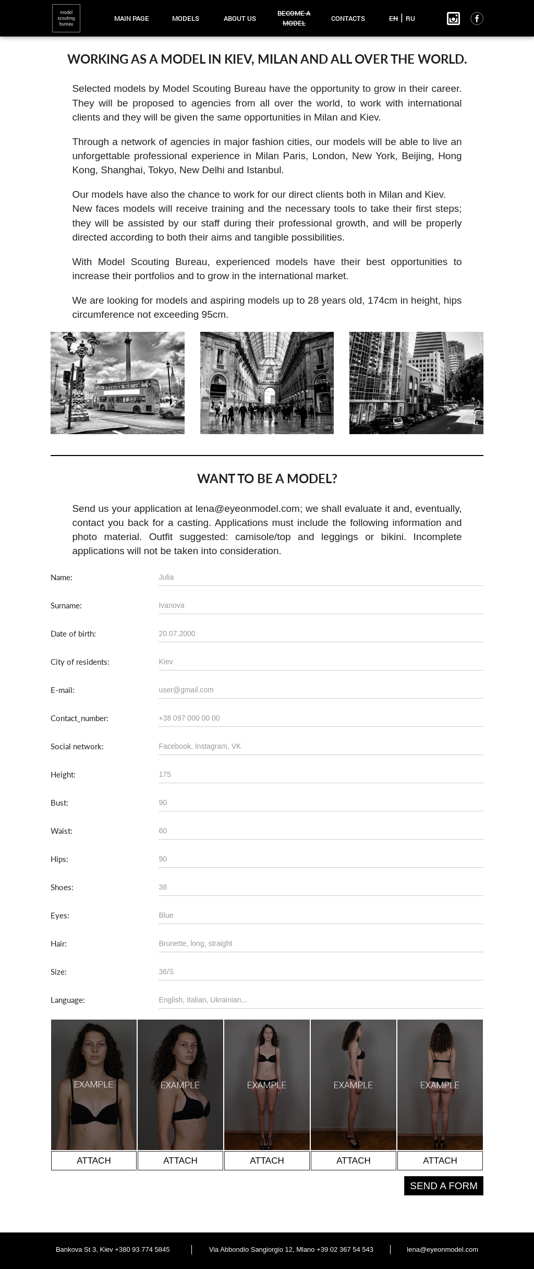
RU (410, 18)
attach (94, 1161)
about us (240, 18)
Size (58, 971)
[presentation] (130, 1196)
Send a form (444, 1185)
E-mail (61, 690)
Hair (58, 943)
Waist (60, 830)
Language (67, 999)
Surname (65, 605)
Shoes (61, 887)
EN (393, 18)
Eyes (59, 915)
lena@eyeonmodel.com (442, 1249)
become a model (293, 18)
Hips (58, 859)
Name (60, 577)
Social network (76, 746)
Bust (58, 802)
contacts (348, 18)
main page (131, 18)
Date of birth (72, 633)
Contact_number (78, 718)
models (185, 18)
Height (62, 774)
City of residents (79, 661)
